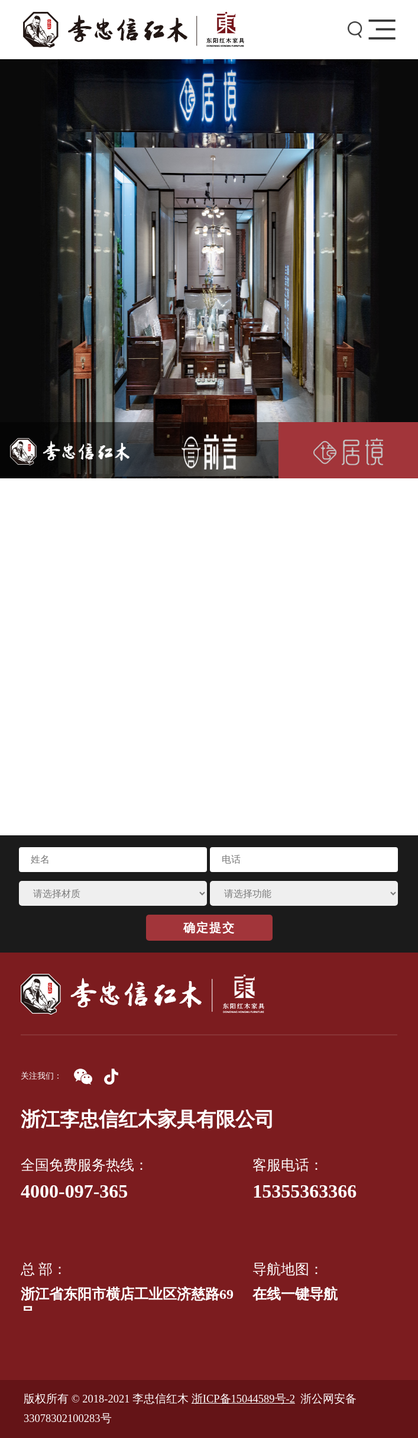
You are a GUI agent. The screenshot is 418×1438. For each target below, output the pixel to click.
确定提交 (209, 927)
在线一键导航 (295, 1294)
